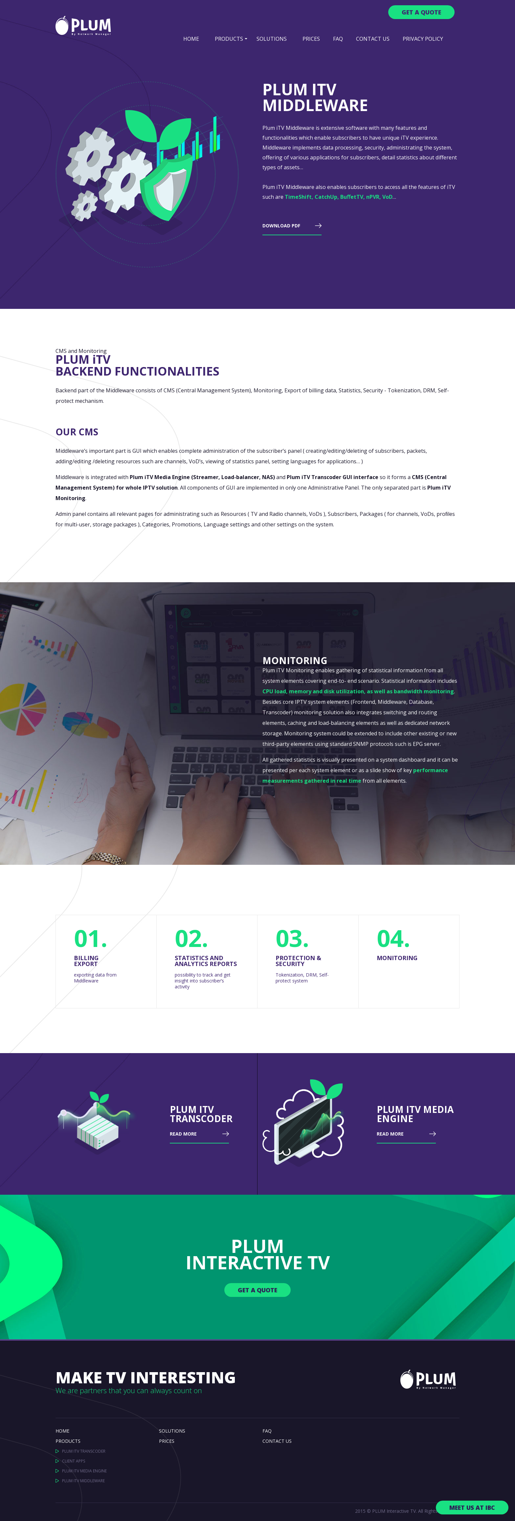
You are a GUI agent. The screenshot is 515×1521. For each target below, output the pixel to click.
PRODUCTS (229, 38)
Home (191, 38)
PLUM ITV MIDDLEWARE (83, 1481)
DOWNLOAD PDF (281, 226)
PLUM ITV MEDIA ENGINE (84, 1471)
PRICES (311, 38)
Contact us (373, 38)
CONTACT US (277, 1441)
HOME (62, 1431)
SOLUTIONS (272, 38)
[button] (246, 38)
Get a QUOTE (421, 12)
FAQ (338, 38)
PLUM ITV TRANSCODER (83, 1451)
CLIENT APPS (73, 1461)
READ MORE (183, 1134)
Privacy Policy (423, 38)
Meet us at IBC (472, 1507)
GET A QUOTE (257, 1290)
